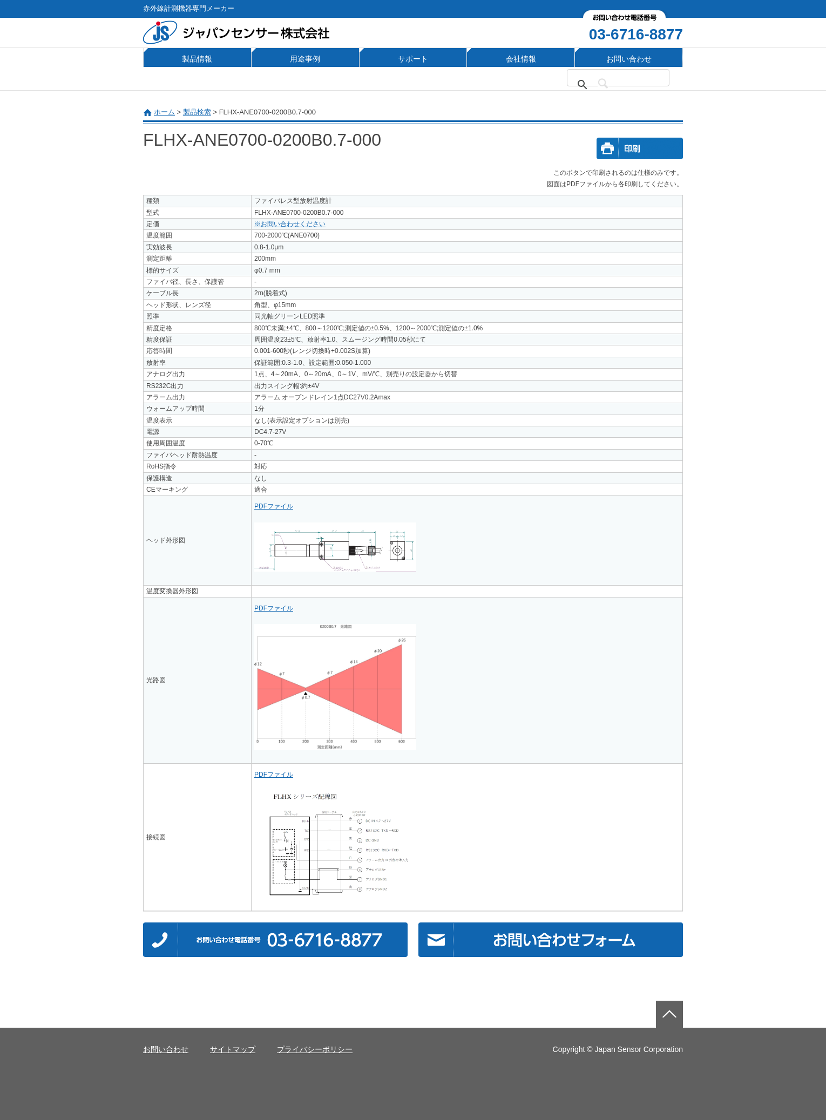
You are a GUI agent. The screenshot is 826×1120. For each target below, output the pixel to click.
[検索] (625, 84)
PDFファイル (273, 506)
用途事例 (305, 59)
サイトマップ (232, 1049)
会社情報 (521, 59)
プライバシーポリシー (315, 1049)
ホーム (164, 112)
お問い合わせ (629, 59)
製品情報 (197, 59)
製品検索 (197, 112)
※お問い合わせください (290, 224)
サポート (413, 59)
